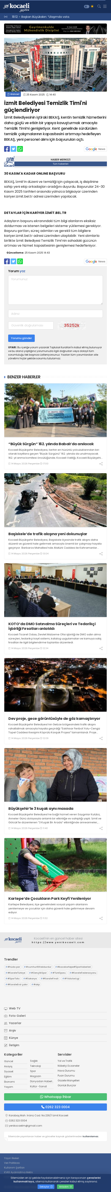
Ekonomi (9, 1081)
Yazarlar (12, 1023)
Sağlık (34, 1061)
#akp (35, 984)
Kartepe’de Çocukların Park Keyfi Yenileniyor (49, 898)
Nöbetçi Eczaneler (69, 1065)
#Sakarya (30, 978)
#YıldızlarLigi (70, 978)
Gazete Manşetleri (69, 1080)
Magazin (35, 1076)
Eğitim (8, 1076)
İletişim (11, 1045)
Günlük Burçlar (67, 1085)
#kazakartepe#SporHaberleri (73, 966)
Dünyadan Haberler (42, 1081)
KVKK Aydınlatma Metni (18, 1172)
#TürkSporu (58, 972)
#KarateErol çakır (17, 984)
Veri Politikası (12, 1163)
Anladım (65, 1186)
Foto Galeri (15, 1016)
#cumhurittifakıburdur (37, 966)
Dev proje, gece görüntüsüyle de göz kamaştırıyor (54, 718)
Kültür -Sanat (38, 1086)
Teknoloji (35, 1066)
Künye (11, 1038)
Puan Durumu (66, 1075)
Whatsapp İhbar (55, 1096)
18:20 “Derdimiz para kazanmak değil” (37, 17)
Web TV (12, 1008)
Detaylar (46, 1186)
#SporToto (12, 978)
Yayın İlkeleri (11, 1158)
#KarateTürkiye (15, 972)
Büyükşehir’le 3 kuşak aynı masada (41, 808)
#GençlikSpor (38, 972)
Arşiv (10, 1030)
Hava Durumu (66, 1070)
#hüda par (13, 966)
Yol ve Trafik (65, 1061)
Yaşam (8, 1087)
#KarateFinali (49, 978)
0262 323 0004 (55, 1107)
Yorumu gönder (21, 338)
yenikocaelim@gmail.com (25, 1125)
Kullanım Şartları (14, 1167)
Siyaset (8, 1071)
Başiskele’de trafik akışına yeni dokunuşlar (47, 533)
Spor (33, 1071)
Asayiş (8, 1066)
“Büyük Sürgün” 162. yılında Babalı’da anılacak (51, 444)
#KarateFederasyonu (83, 972)
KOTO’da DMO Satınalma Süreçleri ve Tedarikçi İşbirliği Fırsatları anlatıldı (51, 626)
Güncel (13, 94)
